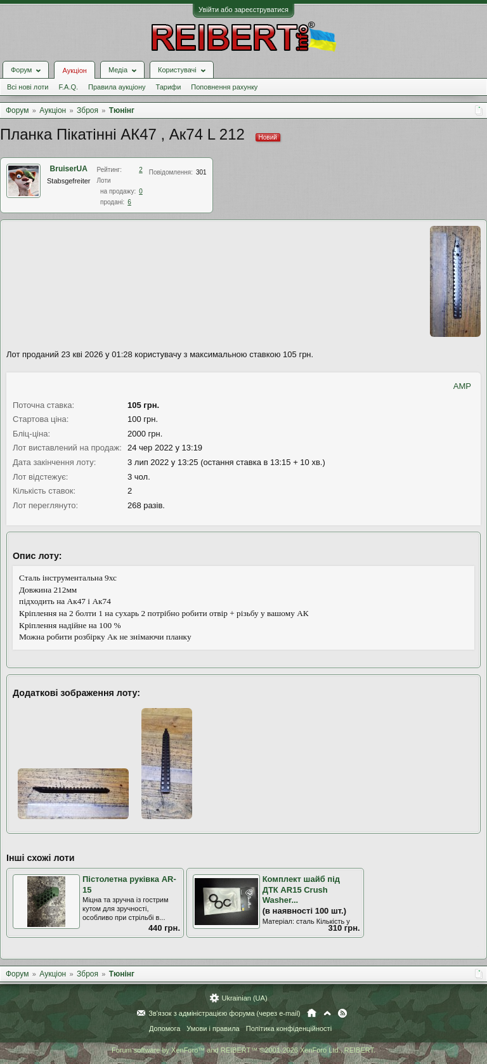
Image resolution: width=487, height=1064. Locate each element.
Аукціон (74, 70)
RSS (342, 1013)
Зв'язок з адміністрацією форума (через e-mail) (224, 1013)
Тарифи (168, 87)
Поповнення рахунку (224, 87)
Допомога (164, 1028)
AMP (462, 386)
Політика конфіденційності (289, 1028)
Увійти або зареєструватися (243, 9)
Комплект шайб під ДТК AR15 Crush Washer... (301, 889)
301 (201, 172)
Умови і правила (212, 1028)
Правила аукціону (116, 87)
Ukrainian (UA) (244, 998)
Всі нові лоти (27, 87)
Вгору (327, 1013)
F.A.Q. (68, 87)
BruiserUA (69, 168)
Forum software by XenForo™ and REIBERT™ (243, 1050)
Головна (311, 1013)
